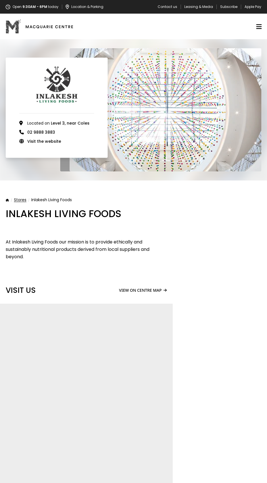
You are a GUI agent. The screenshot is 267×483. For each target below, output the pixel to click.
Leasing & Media (198, 7)
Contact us (167, 7)
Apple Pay (253, 7)
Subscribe (228, 7)
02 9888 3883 (41, 132)
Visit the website (44, 141)
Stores (20, 200)
